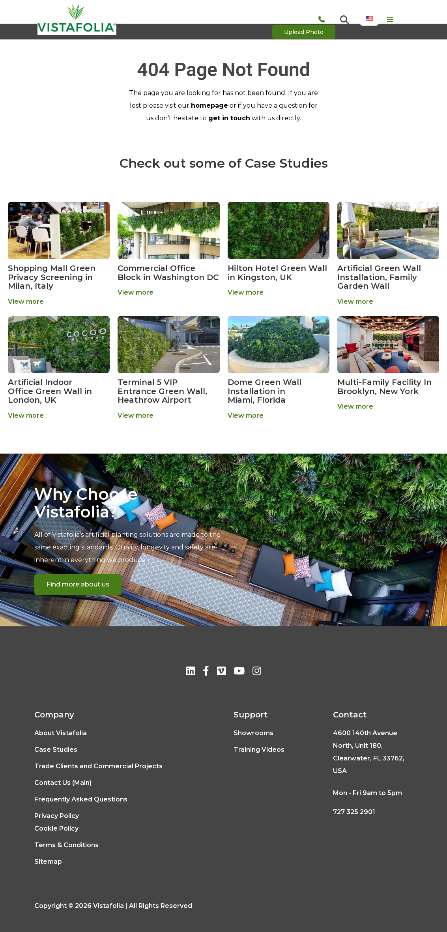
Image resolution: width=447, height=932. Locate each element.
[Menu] (390, 19)
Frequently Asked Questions (80, 799)
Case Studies (55, 749)
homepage (209, 105)
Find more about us (78, 584)
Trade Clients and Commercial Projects (98, 766)
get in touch (229, 118)
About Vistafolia (60, 733)
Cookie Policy (56, 828)
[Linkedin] (190, 672)
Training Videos (259, 749)
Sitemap (48, 861)
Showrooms (253, 733)
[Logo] (76, 20)
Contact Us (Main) (63, 782)
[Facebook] (206, 672)
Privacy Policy (56, 816)
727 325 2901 (354, 812)
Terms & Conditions (66, 845)
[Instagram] (256, 672)
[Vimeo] (221, 672)
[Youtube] (239, 672)
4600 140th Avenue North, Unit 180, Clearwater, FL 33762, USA (368, 752)
